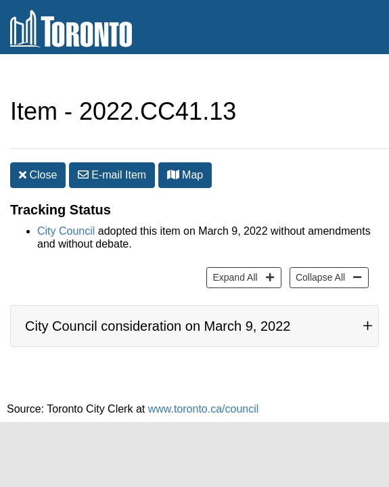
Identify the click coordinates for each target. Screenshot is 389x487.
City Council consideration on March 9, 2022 (157, 312)
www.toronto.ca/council (203, 402)
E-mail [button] (112, 148)
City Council (66, 210)
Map (185, 148)
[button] (173, 147)
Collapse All (319, 256)
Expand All (233, 256)
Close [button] (38, 148)
